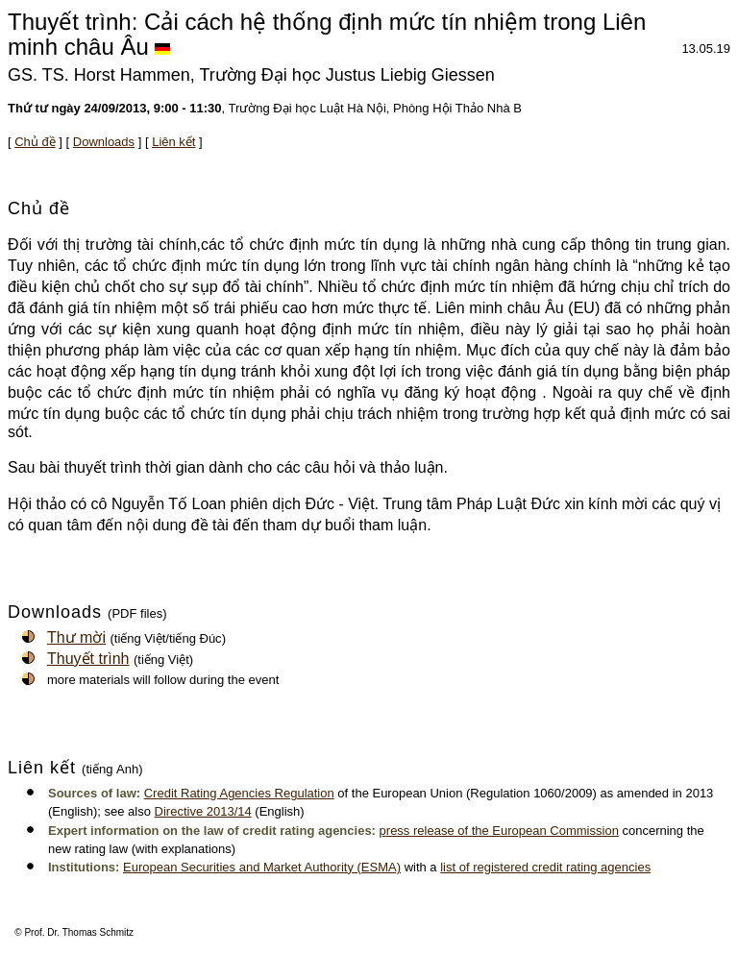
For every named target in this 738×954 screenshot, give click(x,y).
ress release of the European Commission (502, 830)
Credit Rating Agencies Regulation (239, 793)
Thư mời (76, 637)
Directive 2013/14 (203, 811)
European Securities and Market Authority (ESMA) (262, 867)
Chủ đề (34, 142)
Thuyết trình (88, 658)
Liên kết (173, 142)
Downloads (104, 142)
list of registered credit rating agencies (545, 867)
